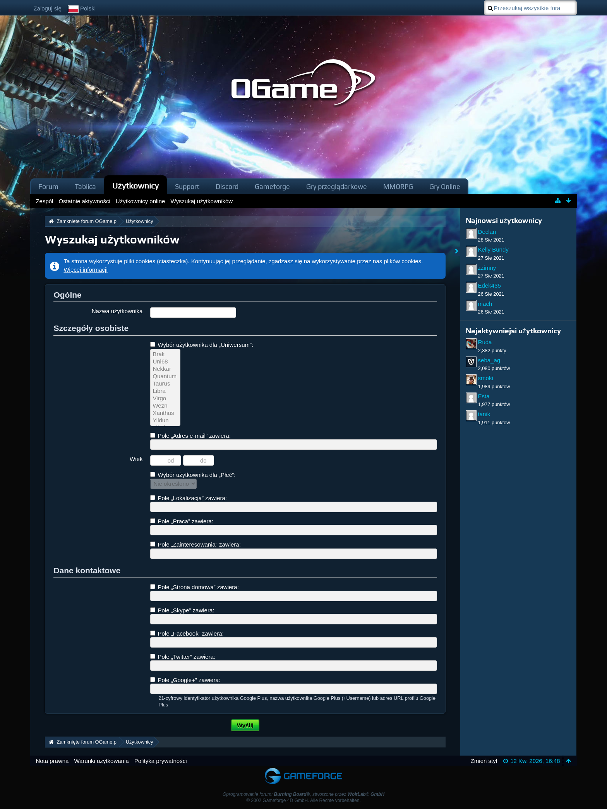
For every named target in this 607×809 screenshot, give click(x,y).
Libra (165, 391)
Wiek (136, 459)
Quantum (165, 376)
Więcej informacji (85, 269)
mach (485, 303)
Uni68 (165, 361)
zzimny (487, 267)
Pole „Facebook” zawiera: (186, 633)
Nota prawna (52, 761)
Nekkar (165, 369)
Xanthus (165, 413)
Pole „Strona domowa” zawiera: (194, 587)
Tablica (85, 186)
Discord (227, 186)
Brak (165, 354)
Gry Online (444, 186)
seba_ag (489, 360)
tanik (484, 414)
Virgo (165, 398)
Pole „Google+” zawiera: (185, 680)
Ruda (485, 342)
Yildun (165, 420)
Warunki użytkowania (101, 761)
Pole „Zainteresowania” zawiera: (195, 544)
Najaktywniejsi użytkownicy (513, 331)
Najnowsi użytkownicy (504, 220)
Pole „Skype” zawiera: (182, 610)
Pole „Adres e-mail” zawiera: (190, 435)
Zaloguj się (47, 8)
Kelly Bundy (493, 249)
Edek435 (489, 285)
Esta (484, 396)
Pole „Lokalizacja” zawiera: (188, 498)
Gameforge (272, 186)
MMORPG (398, 186)
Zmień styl (484, 761)
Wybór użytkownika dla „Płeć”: (192, 474)
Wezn (165, 406)
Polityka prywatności (160, 761)
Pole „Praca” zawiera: (181, 521)
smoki (485, 378)
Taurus (165, 383)
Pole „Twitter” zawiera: (182, 656)
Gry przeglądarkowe (336, 186)
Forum (48, 186)
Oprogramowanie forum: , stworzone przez (303, 794)
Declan (487, 231)
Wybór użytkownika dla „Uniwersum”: (201, 344)
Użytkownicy (135, 185)
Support (187, 186)
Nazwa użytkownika (117, 311)
